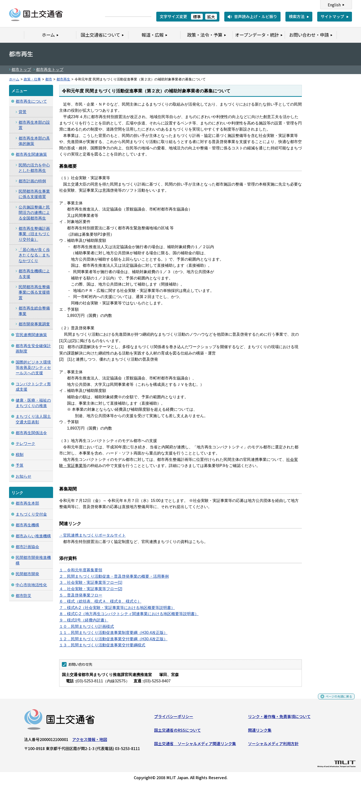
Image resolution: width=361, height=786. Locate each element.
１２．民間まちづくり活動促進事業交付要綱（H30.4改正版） (113, 639)
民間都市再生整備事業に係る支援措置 (34, 292)
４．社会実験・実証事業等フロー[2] (90, 589)
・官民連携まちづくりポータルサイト (92, 535)
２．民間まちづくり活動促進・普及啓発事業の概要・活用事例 (114, 576)
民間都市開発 (27, 574)
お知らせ (23, 476)
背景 (22, 112)
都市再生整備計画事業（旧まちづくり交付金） (34, 234)
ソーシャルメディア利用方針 (273, 745)
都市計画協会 (27, 547)
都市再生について (31, 101)
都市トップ (21, 69)
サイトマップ (332, 16)
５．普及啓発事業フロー (80, 595)
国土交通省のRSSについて (177, 732)
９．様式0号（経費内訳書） (83, 620)
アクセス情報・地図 (89, 741)
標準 (197, 17)
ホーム (14, 79)
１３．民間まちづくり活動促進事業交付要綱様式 (102, 645)
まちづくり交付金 (31, 514)
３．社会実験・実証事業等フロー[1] (90, 582)
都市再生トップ (49, 69)
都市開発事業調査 (34, 324)
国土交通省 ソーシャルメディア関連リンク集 (195, 745)
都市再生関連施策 (31, 154)
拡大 (211, 17)
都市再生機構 (27, 525)
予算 (19, 465)
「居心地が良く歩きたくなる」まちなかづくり (34, 255)
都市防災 (23, 596)
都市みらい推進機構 (33, 536)
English (334, 5)
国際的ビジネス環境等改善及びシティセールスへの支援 (33, 367)
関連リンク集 (259, 732)
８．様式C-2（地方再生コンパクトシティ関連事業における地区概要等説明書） (129, 614)
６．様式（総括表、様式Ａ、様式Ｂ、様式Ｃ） (100, 601)
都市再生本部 (27, 503)
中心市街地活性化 (31, 585)
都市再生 (63, 79)
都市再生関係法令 (31, 433)
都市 (48, 79)
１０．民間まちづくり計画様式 (86, 626)
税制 (19, 455)
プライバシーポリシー (173, 718)
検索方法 (297, 16)
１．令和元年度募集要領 (80, 570)
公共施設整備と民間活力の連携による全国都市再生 (34, 212)
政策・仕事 (32, 79)
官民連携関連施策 (31, 335)
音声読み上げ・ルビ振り (255, 16)
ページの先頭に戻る (334, 700)
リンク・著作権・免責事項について (279, 718)
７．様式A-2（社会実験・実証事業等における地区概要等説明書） (117, 608)
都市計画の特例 (32, 181)
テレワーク (25, 444)
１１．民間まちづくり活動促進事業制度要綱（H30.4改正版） (113, 633)
